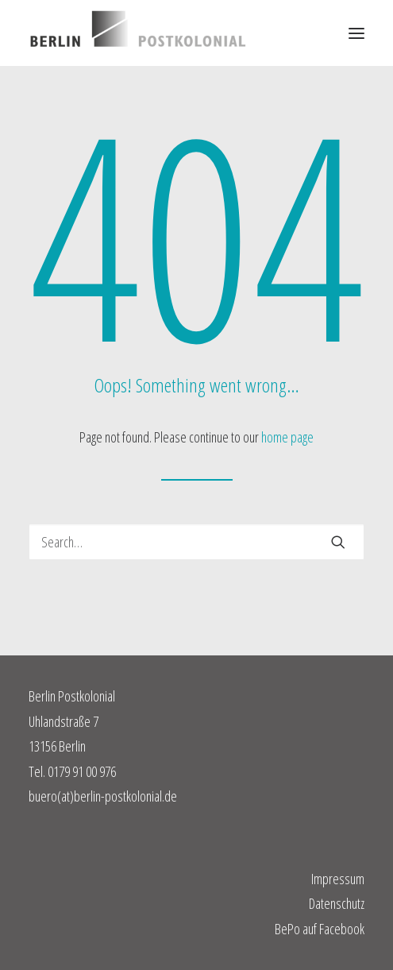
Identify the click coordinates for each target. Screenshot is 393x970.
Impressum (337, 878)
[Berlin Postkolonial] (138, 33)
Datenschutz (336, 903)
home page (287, 436)
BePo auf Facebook (319, 928)
